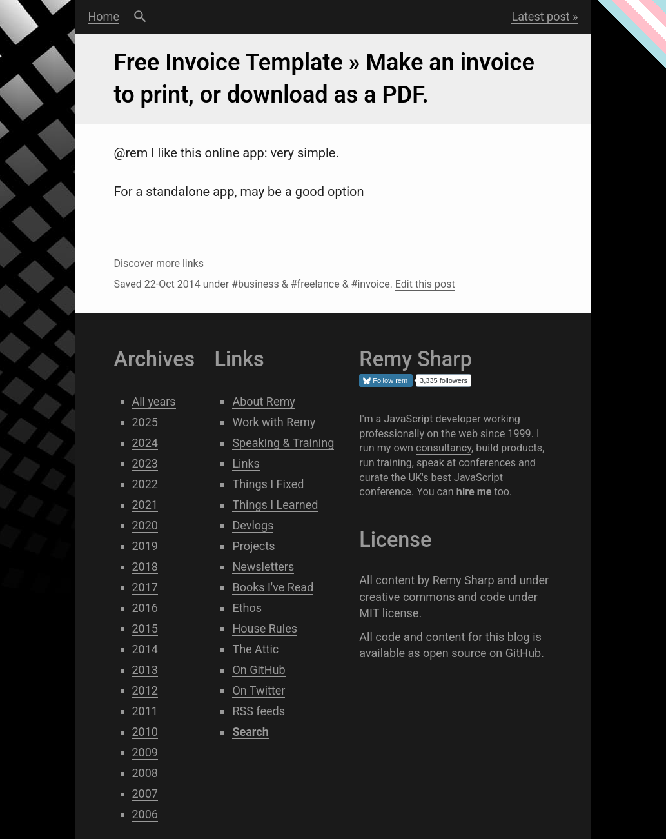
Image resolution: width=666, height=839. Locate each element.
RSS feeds (258, 711)
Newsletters (263, 566)
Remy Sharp (464, 580)
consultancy (443, 448)
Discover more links (159, 263)
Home (103, 16)
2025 (145, 422)
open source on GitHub (482, 653)
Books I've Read (272, 587)
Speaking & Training (283, 442)
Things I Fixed (268, 484)
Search (140, 16)
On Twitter (258, 690)
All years (154, 401)
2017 (145, 587)
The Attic (255, 649)
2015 (145, 628)
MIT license (388, 613)
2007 (145, 793)
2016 (145, 608)
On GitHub (258, 669)
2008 (145, 773)
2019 (145, 546)
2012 (145, 690)
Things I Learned (275, 504)
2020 (145, 525)
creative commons (407, 597)
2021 (145, 504)
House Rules (264, 628)
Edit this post (425, 284)
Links (245, 463)
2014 (145, 649)
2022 (145, 484)
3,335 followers (443, 380)
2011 (145, 711)
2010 (145, 731)
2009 (145, 752)
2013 (145, 669)
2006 (145, 814)
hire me (474, 492)
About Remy (263, 401)
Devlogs (252, 525)
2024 (145, 442)
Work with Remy (273, 422)
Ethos (247, 608)
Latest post (540, 16)
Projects (253, 546)
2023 (145, 463)
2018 (145, 566)
